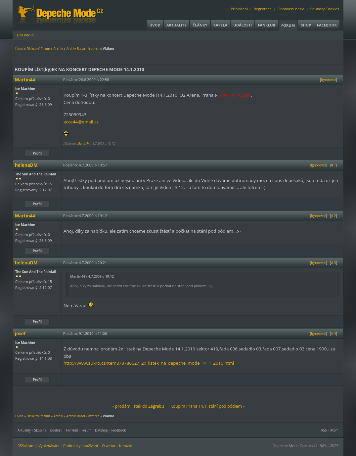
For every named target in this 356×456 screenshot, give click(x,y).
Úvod (155, 25)
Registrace (263, 8)
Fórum (288, 25)
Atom (334, 430)
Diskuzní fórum (38, 48)
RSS (324, 430)
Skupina (40, 430)
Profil (37, 153)
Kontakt (126, 445)
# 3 (333, 262)
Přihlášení (239, 8)
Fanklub (266, 25)
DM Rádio (25, 34)
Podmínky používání (80, 445)
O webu (108, 445)
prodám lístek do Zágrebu (139, 406)
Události (242, 25)
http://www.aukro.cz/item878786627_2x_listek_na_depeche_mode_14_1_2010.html (149, 363)
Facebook (327, 25)
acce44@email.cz (81, 122)
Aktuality (176, 25)
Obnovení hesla (291, 8)
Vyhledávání (48, 445)
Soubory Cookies (324, 8)
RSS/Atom (26, 445)
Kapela (220, 25)
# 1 (333, 165)
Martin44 (83, 143)
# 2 (333, 215)
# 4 (333, 333)
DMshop (101, 430)
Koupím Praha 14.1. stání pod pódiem (206, 406)
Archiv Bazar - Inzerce (82, 48)
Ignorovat (328, 79)
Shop (306, 25)
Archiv (58, 48)
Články (200, 25)
